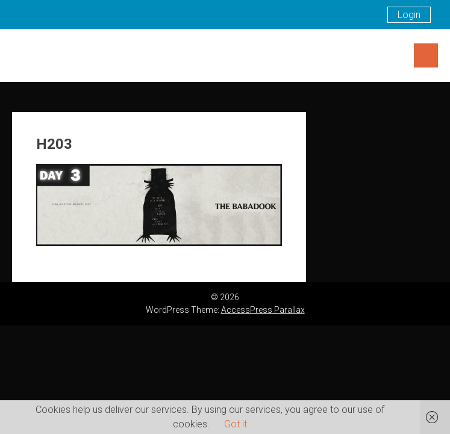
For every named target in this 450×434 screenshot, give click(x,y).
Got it (235, 424)
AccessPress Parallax (263, 310)
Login (409, 14)
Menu (426, 55)
